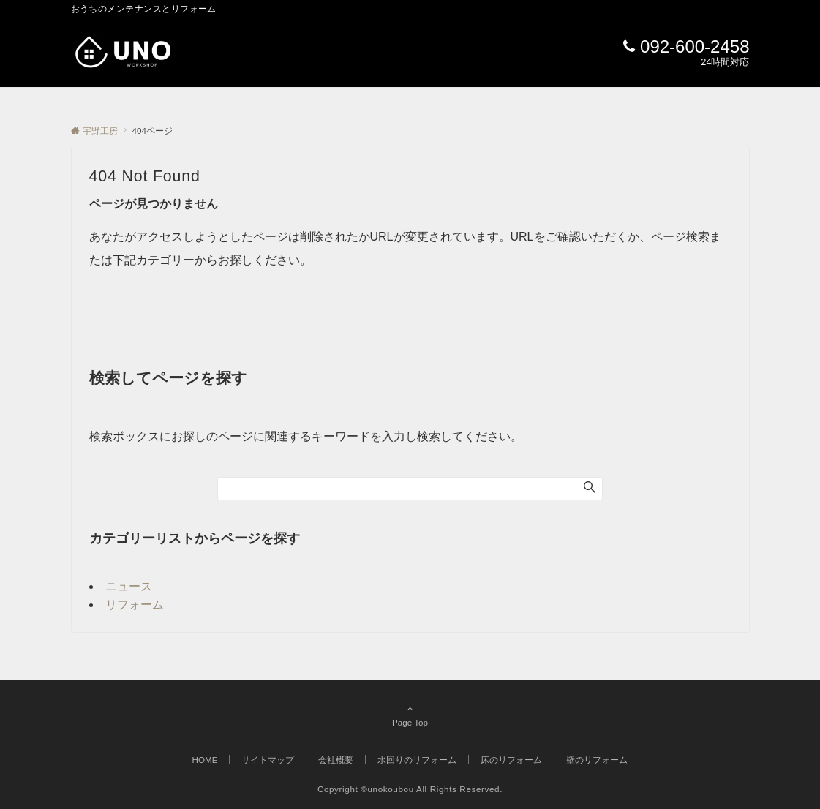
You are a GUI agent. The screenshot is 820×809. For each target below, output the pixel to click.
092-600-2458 (694, 46)
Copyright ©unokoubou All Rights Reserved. (410, 789)
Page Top (410, 715)
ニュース (128, 586)
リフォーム (134, 604)
